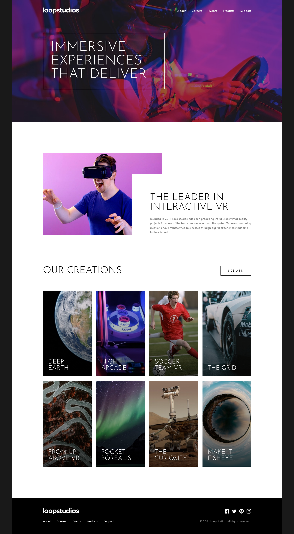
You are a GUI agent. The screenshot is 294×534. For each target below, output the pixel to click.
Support (245, 10)
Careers (197, 10)
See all (235, 270)
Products (228, 10)
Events (212, 10)
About (181, 10)
